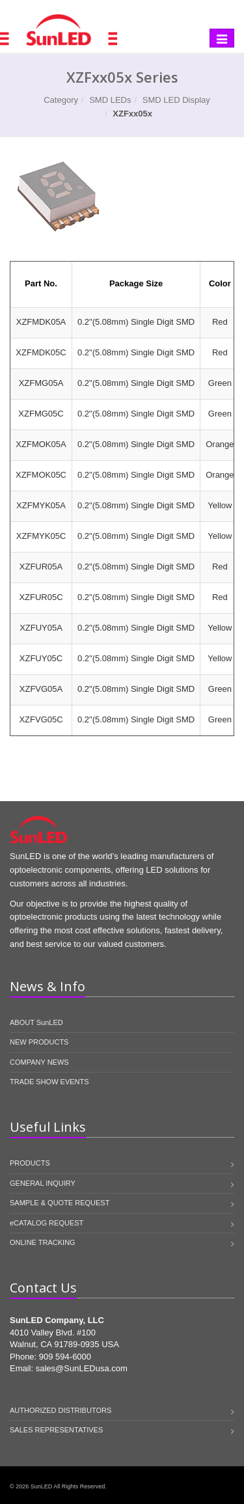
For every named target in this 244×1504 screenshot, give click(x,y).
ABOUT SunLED (36, 1022)
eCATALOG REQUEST (46, 1223)
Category (61, 100)
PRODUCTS (30, 1163)
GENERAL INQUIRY (42, 1183)
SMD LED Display (176, 100)
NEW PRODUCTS (39, 1042)
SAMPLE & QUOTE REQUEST (59, 1203)
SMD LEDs (110, 100)
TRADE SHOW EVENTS (49, 1082)
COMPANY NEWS (39, 1062)
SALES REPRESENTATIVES (56, 1430)
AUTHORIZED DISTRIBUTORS (60, 1410)
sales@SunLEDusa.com (82, 1368)
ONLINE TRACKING (42, 1242)
